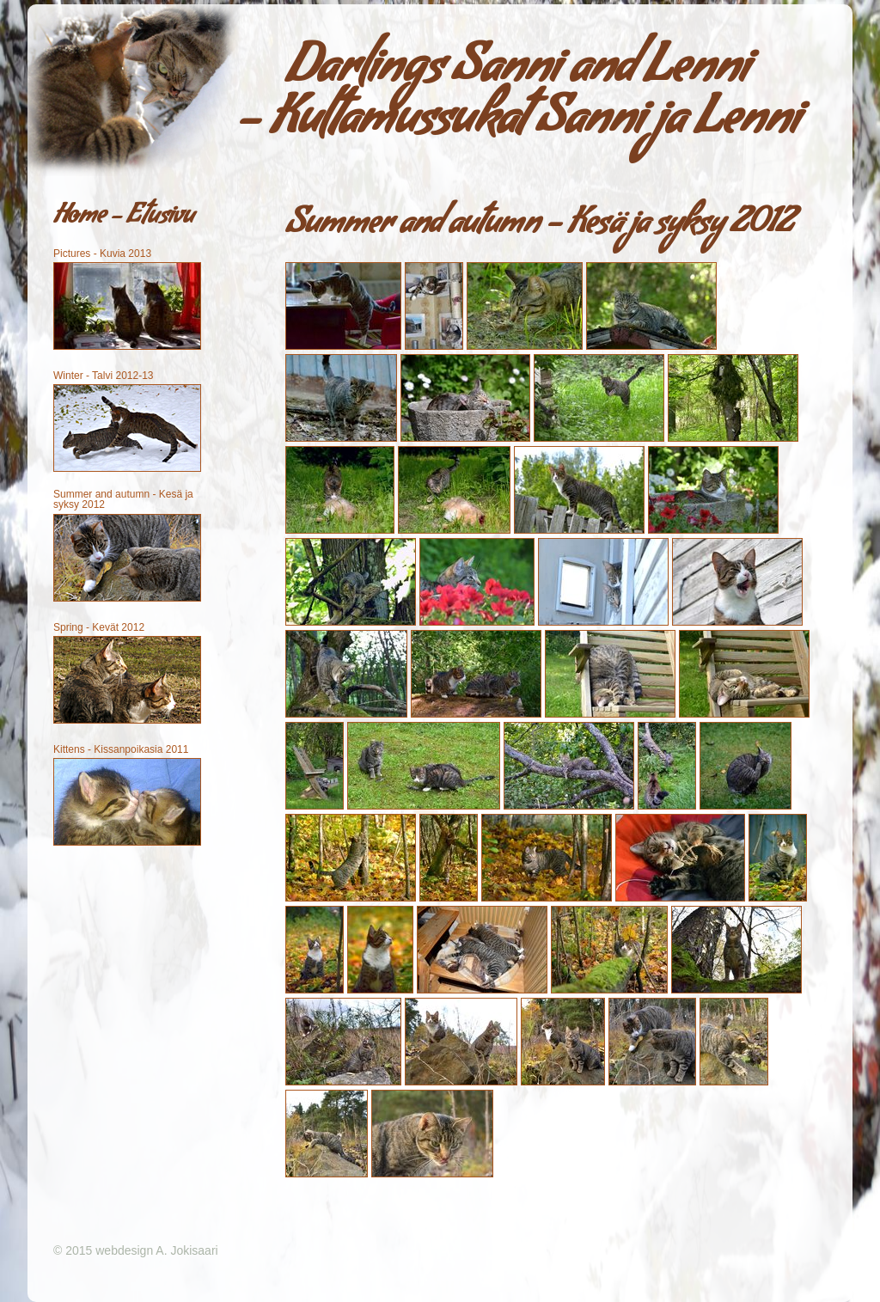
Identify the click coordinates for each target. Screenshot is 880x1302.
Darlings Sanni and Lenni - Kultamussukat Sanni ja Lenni (517, 98)
